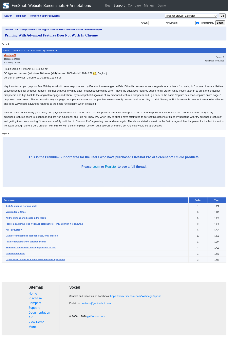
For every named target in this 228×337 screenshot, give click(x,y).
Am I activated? (14, 230)
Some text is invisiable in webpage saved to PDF (31, 247)
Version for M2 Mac (16, 212)
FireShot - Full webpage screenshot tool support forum (30, 29)
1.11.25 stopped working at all (21, 206)
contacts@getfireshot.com (96, 303)
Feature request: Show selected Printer (26, 241)
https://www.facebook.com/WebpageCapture (135, 296)
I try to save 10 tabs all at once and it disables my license (35, 259)
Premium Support (93, 29)
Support (119, 5)
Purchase (35, 298)
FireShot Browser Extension (70, 29)
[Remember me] (197, 23)
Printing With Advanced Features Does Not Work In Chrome (51, 35)
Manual (149, 5)
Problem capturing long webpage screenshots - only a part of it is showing (44, 224)
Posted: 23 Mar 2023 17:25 (16, 50)
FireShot (47, 6)
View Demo (36, 322)
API (30, 317)
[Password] (187, 23)
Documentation (39, 312)
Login (96, 166)
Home (32, 293)
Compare (134, 5)
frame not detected (15, 253)
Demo (162, 5)
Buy (107, 5)
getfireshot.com (96, 316)
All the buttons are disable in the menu (26, 218)
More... (33, 327)
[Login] (156, 23)
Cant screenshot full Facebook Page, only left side (32, 236)
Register (111, 166)
